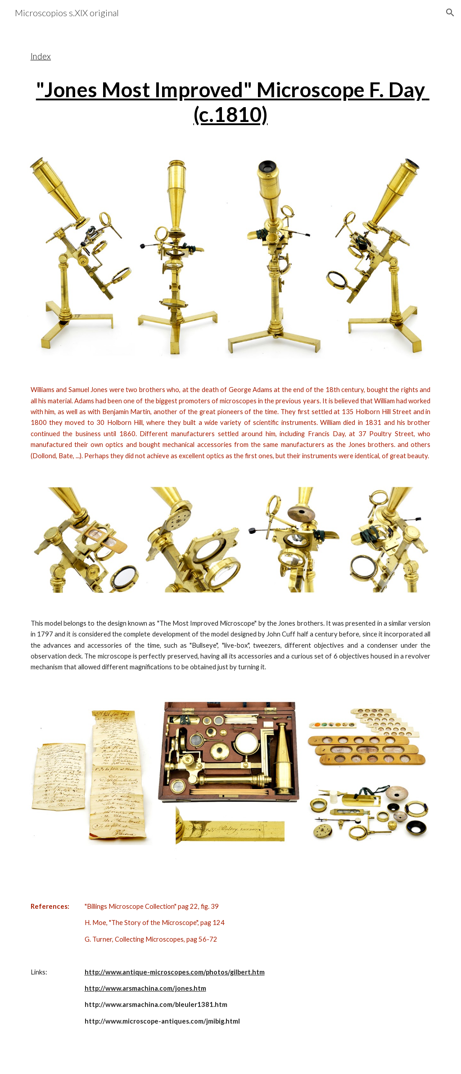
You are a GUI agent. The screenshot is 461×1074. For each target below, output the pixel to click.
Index (41, 56)
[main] (230, 83)
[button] (450, 12)
